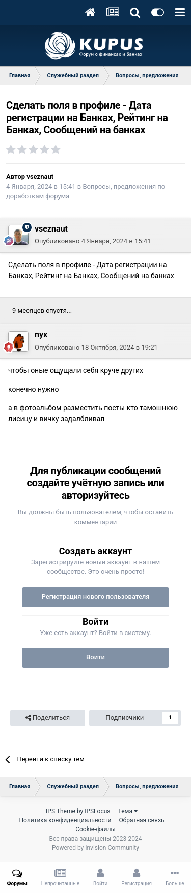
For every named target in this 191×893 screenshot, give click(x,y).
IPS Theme (60, 811)
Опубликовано (93, 241)
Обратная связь (141, 820)
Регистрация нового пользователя (95, 596)
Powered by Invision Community (95, 847)
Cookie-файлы (95, 829)
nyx (41, 334)
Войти (95, 657)
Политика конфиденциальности (65, 820)
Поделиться (47, 718)
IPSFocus (97, 811)
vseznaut (39, 176)
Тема (128, 811)
